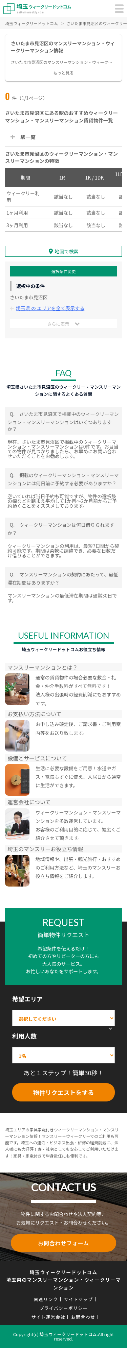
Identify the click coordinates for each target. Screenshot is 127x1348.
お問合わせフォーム (63, 1243)
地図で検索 (67, 251)
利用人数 (24, 1035)
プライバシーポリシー (63, 1308)
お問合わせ (83, 1317)
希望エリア (27, 998)
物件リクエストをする (63, 1092)
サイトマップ (78, 1299)
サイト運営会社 (48, 1317)
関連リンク (46, 1299)
